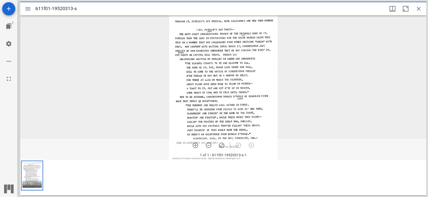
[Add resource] (8, 8)
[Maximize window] (405, 8)
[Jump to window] (8, 26)
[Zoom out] (208, 145)
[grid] (223, 177)
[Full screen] (8, 78)
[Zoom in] (195, 145)
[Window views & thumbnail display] (392, 8)
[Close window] (418, 8)
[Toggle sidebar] (27, 8)
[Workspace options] (8, 61)
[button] (32, 175)
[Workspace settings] (8, 43)
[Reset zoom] (221, 145)
